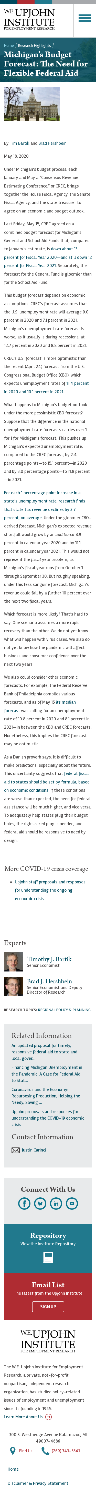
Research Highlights (34, 45)
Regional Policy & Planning (64, 1009)
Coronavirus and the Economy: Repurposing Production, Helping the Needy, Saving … (46, 1096)
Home (9, 45)
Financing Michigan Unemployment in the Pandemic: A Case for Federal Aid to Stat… (47, 1073)
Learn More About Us (28, 1417)
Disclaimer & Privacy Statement (38, 1483)
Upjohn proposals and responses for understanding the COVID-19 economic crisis (48, 1118)
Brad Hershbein (52, 143)
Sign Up (48, 1307)
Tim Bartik (19, 143)
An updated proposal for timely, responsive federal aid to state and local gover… (44, 1052)
